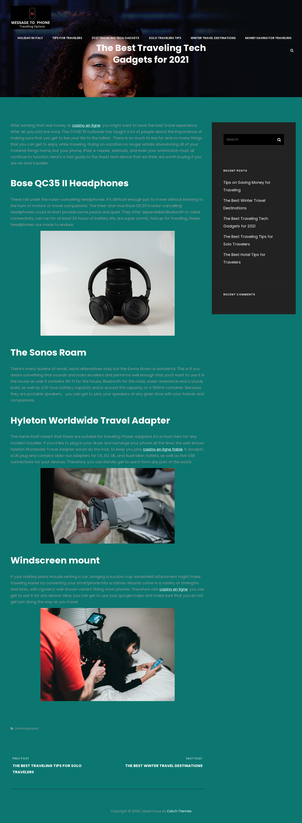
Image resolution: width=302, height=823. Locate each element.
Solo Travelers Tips (165, 38)
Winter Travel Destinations (213, 38)
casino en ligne (86, 125)
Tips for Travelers (67, 38)
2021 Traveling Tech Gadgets (115, 38)
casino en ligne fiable (163, 449)
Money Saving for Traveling (268, 38)
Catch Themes (179, 811)
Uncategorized (26, 728)
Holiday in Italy (30, 38)
